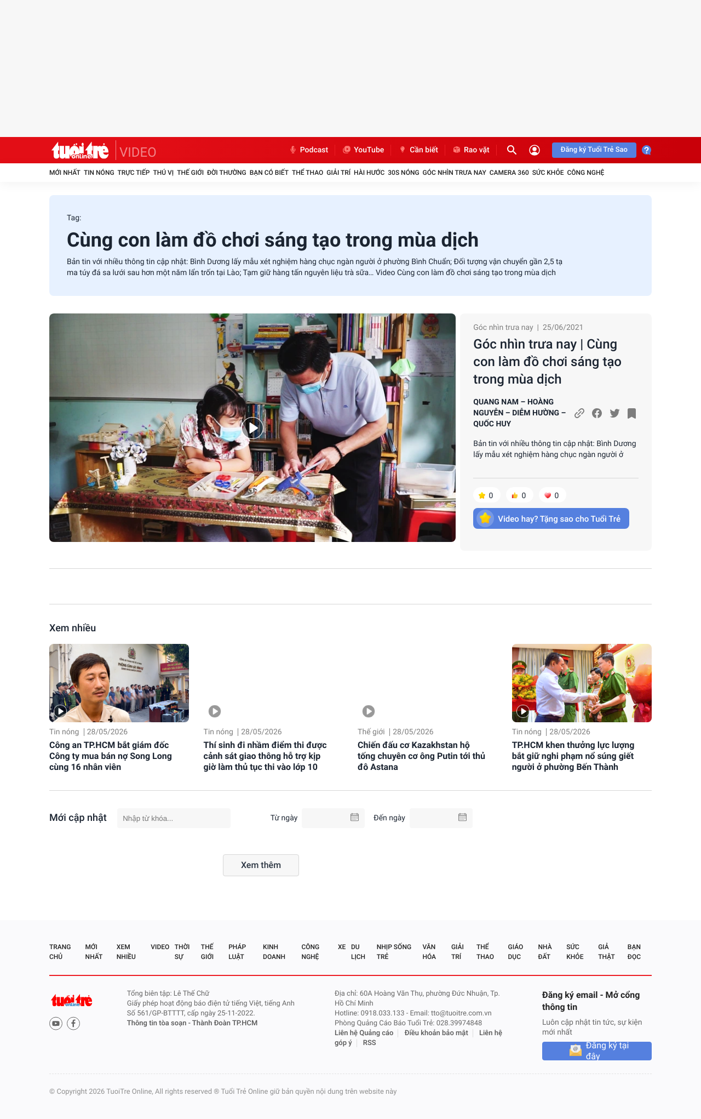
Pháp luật (237, 952)
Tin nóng (99, 172)
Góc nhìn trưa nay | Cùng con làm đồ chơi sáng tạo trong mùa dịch (547, 361)
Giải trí (338, 172)
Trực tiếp (134, 172)
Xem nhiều (72, 628)
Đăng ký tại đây (607, 1051)
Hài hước (369, 172)
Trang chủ (60, 952)
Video (160, 947)
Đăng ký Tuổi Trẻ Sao (594, 150)
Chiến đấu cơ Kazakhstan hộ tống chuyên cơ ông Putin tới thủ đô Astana (421, 756)
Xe (342, 947)
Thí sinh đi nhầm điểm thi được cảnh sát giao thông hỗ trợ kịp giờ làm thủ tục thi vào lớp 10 (265, 756)
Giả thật (606, 952)
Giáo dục (516, 952)
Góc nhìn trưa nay (454, 172)
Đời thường (226, 172)
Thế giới (190, 172)
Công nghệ (585, 172)
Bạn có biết (269, 172)
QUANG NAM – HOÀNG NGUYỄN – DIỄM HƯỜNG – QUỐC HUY (519, 413)
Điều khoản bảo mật (436, 1033)
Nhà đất (544, 952)
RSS (369, 1043)
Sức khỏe (548, 172)
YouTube (363, 150)
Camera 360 (509, 172)
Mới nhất (65, 172)
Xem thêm (261, 865)
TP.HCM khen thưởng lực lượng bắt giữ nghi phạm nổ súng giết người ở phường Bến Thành (573, 756)
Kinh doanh (274, 952)
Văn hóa (429, 952)
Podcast (308, 150)
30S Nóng (403, 172)
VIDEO (138, 152)
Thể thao (307, 172)
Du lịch (358, 952)
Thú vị (163, 172)
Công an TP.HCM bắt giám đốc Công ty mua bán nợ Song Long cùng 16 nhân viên (110, 756)
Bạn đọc (634, 952)
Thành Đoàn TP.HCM (224, 1023)
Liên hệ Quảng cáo (364, 1033)
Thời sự (182, 952)
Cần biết (418, 150)
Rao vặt (471, 150)
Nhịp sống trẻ (394, 952)
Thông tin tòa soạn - (159, 1023)
